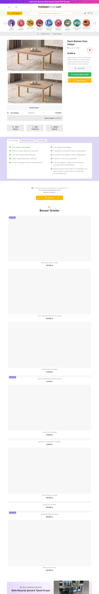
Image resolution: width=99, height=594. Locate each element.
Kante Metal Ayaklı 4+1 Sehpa (49, 263)
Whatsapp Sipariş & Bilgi (79, 74)
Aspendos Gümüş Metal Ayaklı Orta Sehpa (49, 379)
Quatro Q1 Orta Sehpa (49, 505)
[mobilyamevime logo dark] (49, 7)
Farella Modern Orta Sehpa (49, 495)
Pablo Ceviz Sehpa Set (49, 568)
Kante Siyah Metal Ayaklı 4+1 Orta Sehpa (49, 316)
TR (16, 7)
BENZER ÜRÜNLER (54, 128)
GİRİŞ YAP (49, 198)
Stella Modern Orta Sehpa (49, 369)
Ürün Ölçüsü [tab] (44, 140)
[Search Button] (28, 13)
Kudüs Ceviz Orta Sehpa (49, 432)
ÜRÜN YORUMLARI (34, 128)
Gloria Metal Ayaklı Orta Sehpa (49, 514)
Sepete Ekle (80, 68)
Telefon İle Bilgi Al (79, 80)
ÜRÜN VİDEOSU (15, 128)
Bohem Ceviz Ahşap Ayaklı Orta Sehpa (49, 442)
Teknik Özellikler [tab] (14, 140)
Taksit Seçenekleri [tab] (30, 140)
